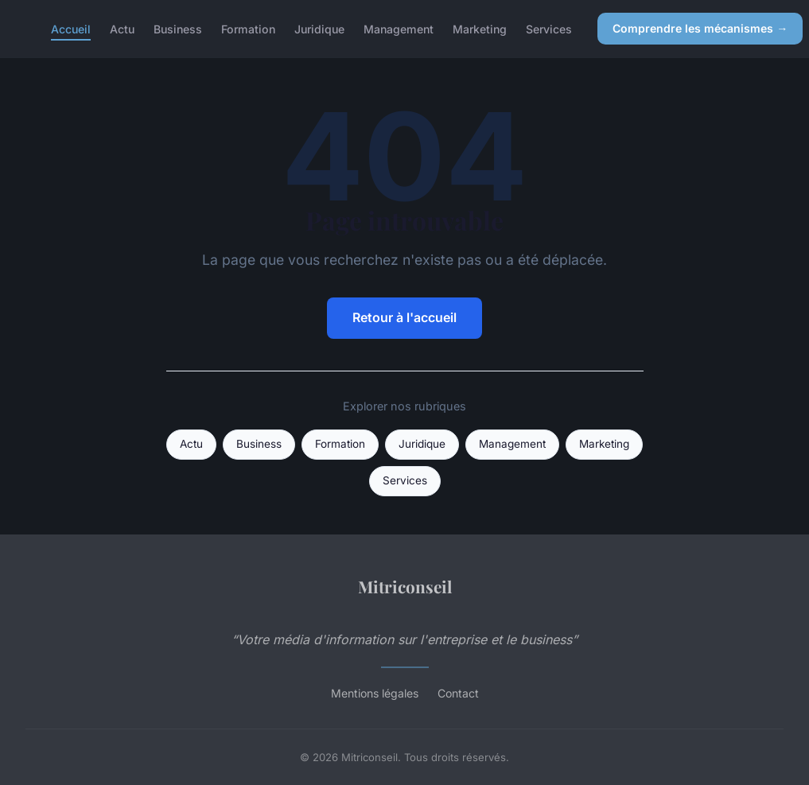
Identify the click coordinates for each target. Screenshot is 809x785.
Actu (122, 28)
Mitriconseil (405, 586)
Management (399, 28)
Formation (248, 28)
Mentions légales (374, 693)
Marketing (480, 28)
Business (178, 28)
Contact (458, 693)
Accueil (71, 28)
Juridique (319, 28)
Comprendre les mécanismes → (700, 28)
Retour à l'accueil (404, 317)
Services (549, 28)
